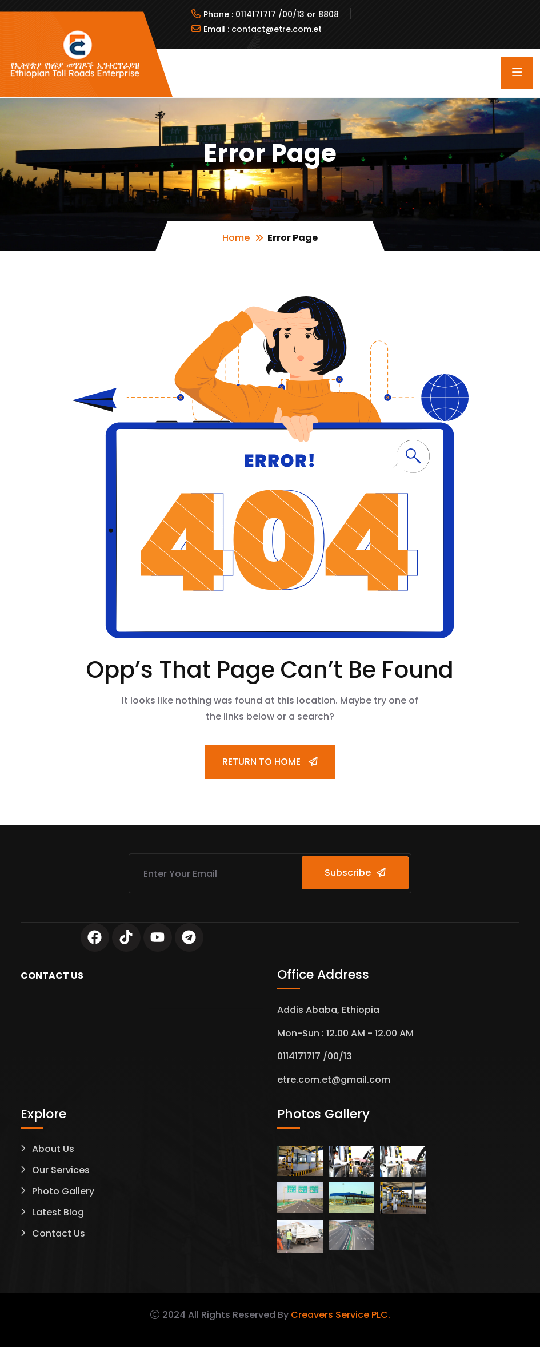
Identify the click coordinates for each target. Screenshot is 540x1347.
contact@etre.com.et (276, 29)
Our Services (61, 1171)
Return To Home (270, 761)
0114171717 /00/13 (314, 1056)
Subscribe (356, 872)
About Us (53, 1149)
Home (236, 237)
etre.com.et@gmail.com (333, 1080)
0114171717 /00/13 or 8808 (287, 14)
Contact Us (58, 1234)
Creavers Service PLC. (340, 1314)
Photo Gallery (63, 1192)
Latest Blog (58, 1213)
